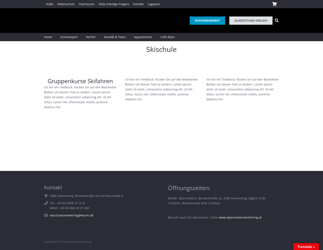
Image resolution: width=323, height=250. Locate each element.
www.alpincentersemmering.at (240, 217)
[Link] (50, 20)
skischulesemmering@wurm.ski (72, 215)
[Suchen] (277, 20)
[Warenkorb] (274, 4)
